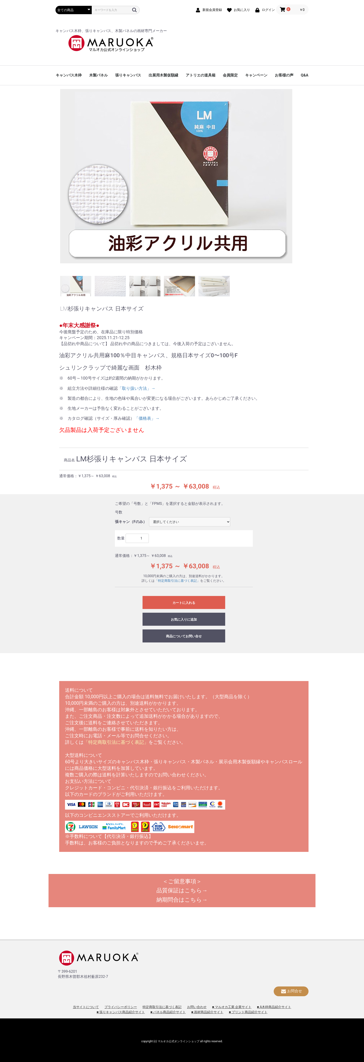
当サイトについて (86, 1007)
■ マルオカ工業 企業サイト (231, 1007)
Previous (56, 181)
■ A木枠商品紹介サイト (274, 1007)
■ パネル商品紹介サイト (168, 1012)
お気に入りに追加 (184, 619)
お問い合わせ (197, 1007)
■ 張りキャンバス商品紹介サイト (121, 1012)
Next (307, 181)
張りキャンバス (128, 75)
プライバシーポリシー (120, 1007)
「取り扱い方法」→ (136, 388)
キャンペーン (256, 75)
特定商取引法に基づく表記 (162, 1007)
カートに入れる (183, 603)
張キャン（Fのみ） (131, 521)
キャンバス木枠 (69, 75)
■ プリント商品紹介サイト (248, 1012)
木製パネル (98, 75)
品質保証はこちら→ (182, 890)
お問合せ (291, 991)
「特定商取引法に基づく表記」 (177, 580)
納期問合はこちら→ (182, 900)
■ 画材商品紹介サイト (207, 1012)
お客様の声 (284, 75)
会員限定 (230, 75)
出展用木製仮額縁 (163, 75)
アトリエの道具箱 (200, 75)
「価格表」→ (146, 418)
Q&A (304, 75)
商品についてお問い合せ (184, 636)
